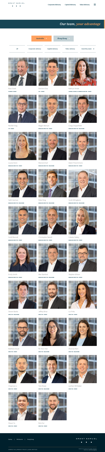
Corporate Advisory (35, 49)
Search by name (87, 49)
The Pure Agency (93, 449)
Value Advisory (70, 49)
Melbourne (20, 439)
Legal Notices (32, 449)
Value (85, 5)
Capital (70, 5)
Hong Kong (63, 38)
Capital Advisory (52, 49)
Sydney (10, 439)
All (17, 49)
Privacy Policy (22, 449)
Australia (41, 38)
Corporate (54, 5)
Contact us (12, 449)
